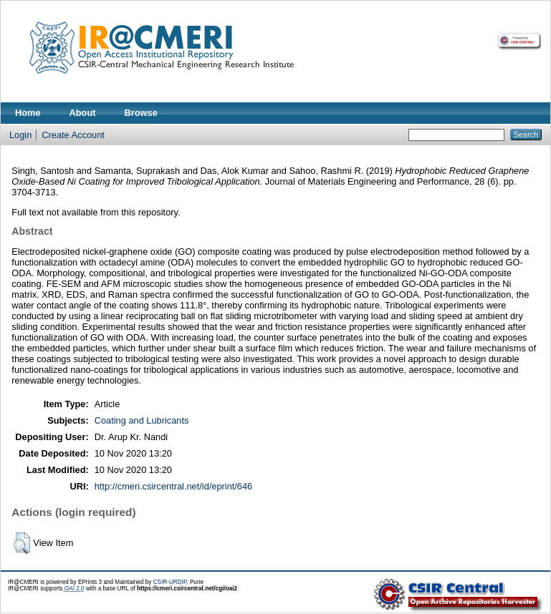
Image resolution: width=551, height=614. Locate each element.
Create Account (73, 135)
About (83, 112)
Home (28, 112)
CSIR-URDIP (170, 582)
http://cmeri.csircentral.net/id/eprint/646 (174, 486)
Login (20, 135)
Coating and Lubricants (142, 420)
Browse (141, 112)
